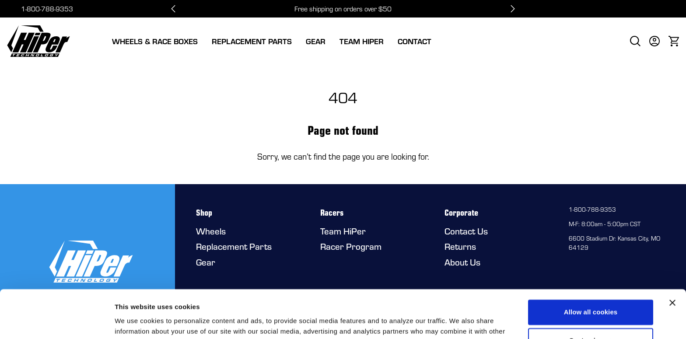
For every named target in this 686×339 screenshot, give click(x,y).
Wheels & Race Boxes (155, 41)
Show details (135, 321)
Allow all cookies (591, 268)
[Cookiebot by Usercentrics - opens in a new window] (56, 322)
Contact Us (466, 231)
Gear (316, 41)
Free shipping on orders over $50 (343, 8)
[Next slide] (513, 8)
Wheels (211, 231)
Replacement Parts (252, 41)
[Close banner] (672, 258)
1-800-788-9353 (47, 8)
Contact (414, 41)
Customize (591, 296)
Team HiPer (362, 41)
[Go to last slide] (173, 8)
